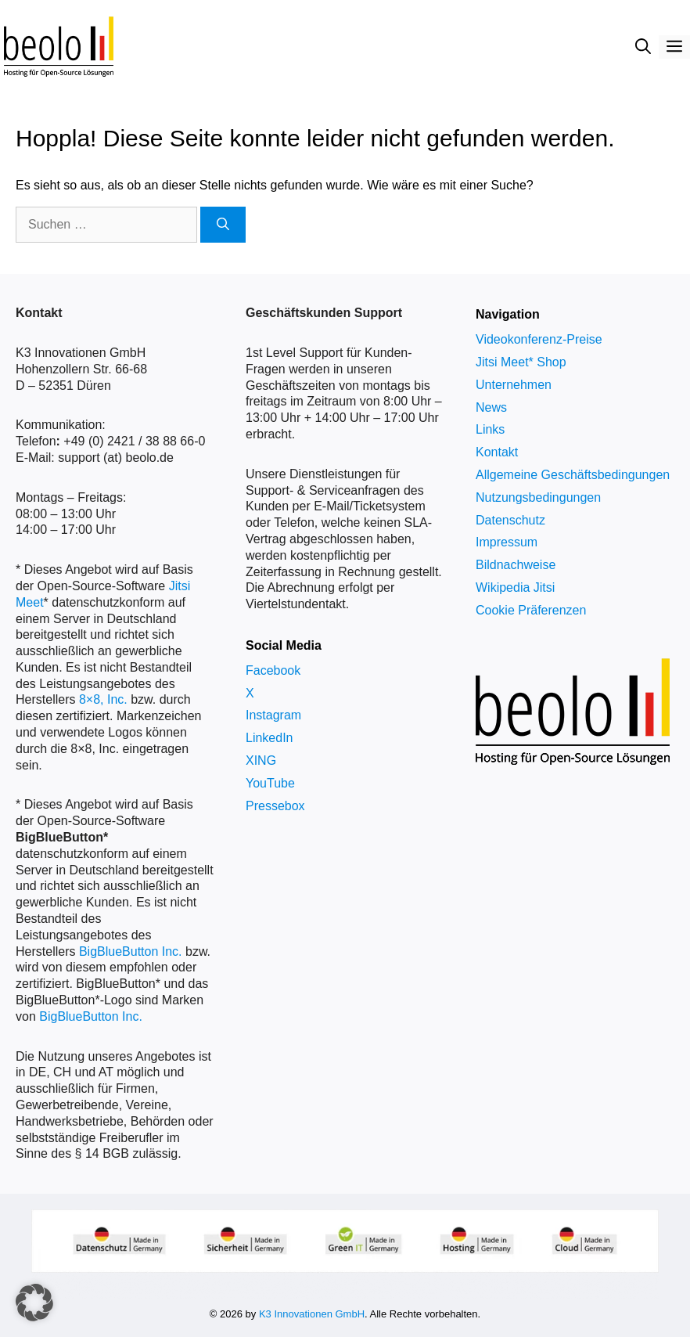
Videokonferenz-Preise (539, 339)
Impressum (506, 542)
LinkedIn (269, 737)
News (491, 407)
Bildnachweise (515, 564)
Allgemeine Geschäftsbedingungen (573, 474)
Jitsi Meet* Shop (521, 362)
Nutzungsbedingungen (538, 497)
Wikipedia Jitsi (515, 587)
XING (261, 760)
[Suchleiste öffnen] (643, 47)
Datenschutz (510, 520)
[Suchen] (223, 225)
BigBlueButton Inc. (130, 951)
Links (490, 429)
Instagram (273, 715)
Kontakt (497, 452)
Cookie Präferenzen (531, 610)
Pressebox (275, 806)
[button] (34, 1302)
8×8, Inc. (103, 699)
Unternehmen (514, 384)
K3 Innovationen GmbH (312, 1314)
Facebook (273, 670)
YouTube (270, 783)
